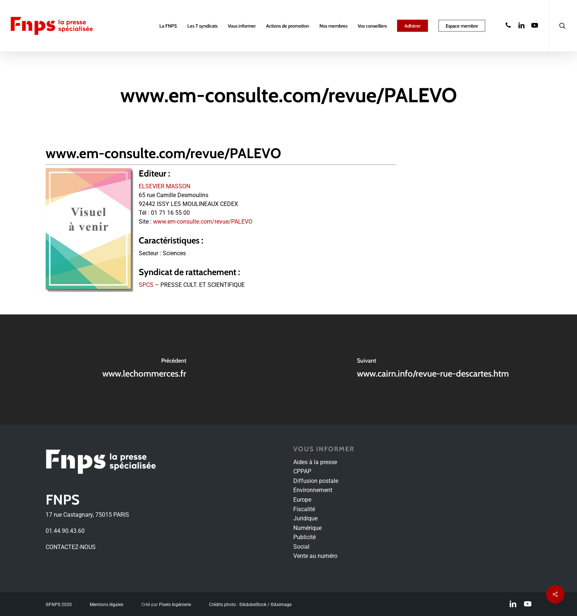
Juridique (305, 518)
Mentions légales (106, 604)
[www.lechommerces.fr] (144, 369)
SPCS (146, 284)
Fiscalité (304, 509)
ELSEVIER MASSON (164, 186)
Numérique (307, 527)
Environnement (312, 490)
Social (301, 546)
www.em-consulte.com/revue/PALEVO (202, 221)
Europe (302, 499)
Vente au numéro (315, 555)
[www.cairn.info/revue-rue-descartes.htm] (432, 369)
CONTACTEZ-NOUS (71, 547)
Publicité (304, 537)
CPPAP (302, 471)
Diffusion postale (315, 480)
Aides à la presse (315, 462)
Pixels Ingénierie (175, 604)
